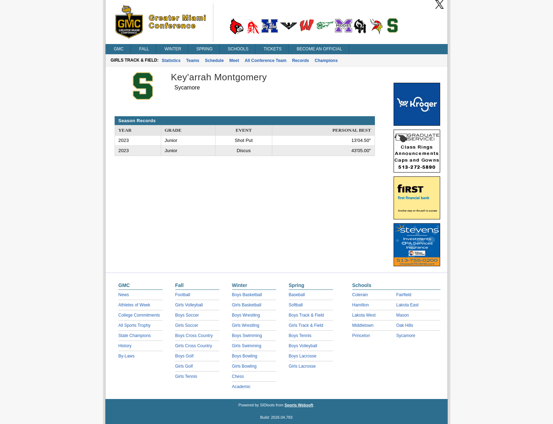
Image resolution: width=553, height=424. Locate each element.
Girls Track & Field (306, 325)
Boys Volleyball (303, 345)
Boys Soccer (187, 315)
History (125, 345)
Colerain (360, 294)
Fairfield (404, 294)
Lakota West (364, 315)
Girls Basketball (246, 305)
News (124, 294)
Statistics (171, 60)
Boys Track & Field (306, 315)
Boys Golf (184, 356)
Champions (326, 60)
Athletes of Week (135, 305)
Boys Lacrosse (303, 356)
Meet (234, 60)
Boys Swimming (247, 335)
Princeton (361, 335)
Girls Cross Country (193, 345)
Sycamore (405, 335)
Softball (296, 305)
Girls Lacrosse (302, 366)
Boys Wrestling (246, 315)
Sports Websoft (299, 405)
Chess (238, 376)
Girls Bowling (244, 366)
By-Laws (127, 356)
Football (182, 294)
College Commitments (139, 315)
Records (300, 60)
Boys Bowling (244, 356)
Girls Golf (184, 366)
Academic (241, 386)
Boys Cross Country (194, 335)
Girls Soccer (186, 325)
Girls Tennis (186, 376)
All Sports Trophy (135, 325)
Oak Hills (404, 325)
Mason (402, 315)
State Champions (135, 335)
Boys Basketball (247, 294)
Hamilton (360, 305)
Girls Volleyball (189, 305)
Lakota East (407, 305)
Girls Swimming (246, 345)
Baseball (297, 294)
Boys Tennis (300, 335)
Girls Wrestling (246, 325)
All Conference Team (265, 60)
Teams (192, 60)
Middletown (363, 325)
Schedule (214, 60)
